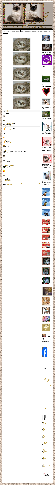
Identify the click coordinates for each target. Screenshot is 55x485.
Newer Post (5, 183)
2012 (43, 417)
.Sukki (43, 422)
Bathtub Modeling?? (46, 388)
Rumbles (44, 460)
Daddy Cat (6, 111)
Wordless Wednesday (46, 383)
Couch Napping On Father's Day (47, 387)
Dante (43, 435)
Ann (43, 427)
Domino (44, 436)
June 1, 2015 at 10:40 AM (8, 142)
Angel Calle (44, 423)
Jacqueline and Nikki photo (46, 445)
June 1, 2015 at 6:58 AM (8, 129)
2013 (43, 416)
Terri (5, 140)
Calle (43, 430)
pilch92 (6, 136)
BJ (43, 428)
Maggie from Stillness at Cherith (9, 165)
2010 (43, 419)
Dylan (43, 437)
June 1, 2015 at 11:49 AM (8, 148)
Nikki (43, 457)
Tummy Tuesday (45, 384)
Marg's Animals (44, 452)
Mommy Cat (9, 111)
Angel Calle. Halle (45, 424)
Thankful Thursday (46, 382)
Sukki (43, 464)
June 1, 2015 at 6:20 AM (8, 125)
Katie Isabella (7, 150)
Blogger (33, 481)
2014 (43, 415)
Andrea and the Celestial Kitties (9, 123)
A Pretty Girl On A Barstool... (47, 381)
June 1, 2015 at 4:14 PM (8, 156)
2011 (43, 418)
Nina (5, 127)
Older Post (38, 183)
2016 (43, 368)
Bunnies (44, 429)
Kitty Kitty (44, 449)
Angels (50, 31)
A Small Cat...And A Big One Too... (47, 380)
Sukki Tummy (44, 466)
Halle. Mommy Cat (45, 442)
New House (44, 456)
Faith (43, 438)
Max (43, 453)
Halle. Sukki (44, 443)
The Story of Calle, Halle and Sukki (13, 31)
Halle (43, 441)
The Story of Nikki (43, 31)
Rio (43, 459)
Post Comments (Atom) (9, 184)
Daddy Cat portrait (45, 434)
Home (4, 31)
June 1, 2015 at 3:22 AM (8, 116)
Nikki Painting (44, 458)
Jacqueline (44, 444)
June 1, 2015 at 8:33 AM (8, 138)
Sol (43, 463)
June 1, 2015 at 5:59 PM (8, 163)
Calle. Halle (44, 431)
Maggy (44, 450)
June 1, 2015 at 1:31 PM (8, 152)
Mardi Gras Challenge (45, 451)
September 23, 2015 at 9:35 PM (9, 180)
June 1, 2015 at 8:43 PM (8, 167)
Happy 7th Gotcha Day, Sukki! (47, 379)
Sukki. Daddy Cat (45, 467)
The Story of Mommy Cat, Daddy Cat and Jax (30, 31)
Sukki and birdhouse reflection (46, 465)
